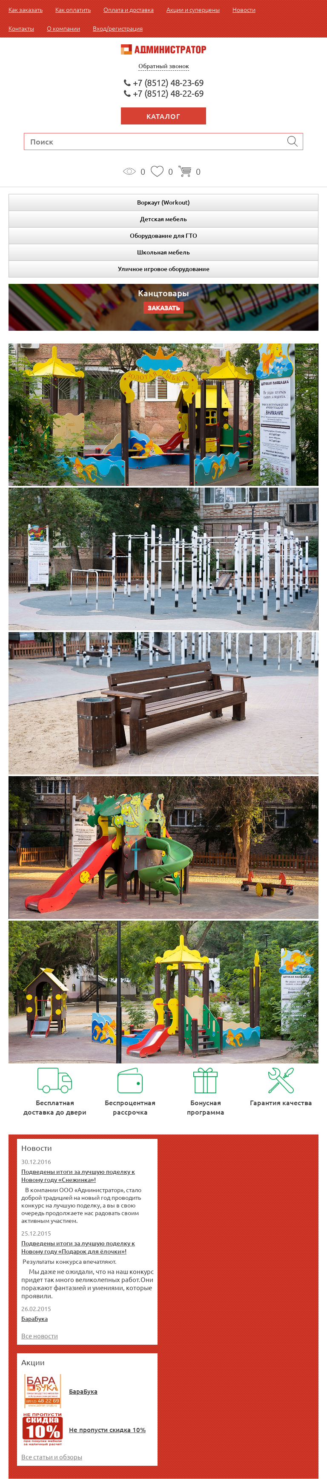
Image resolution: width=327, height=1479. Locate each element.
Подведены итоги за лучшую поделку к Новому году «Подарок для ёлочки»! (78, 1247)
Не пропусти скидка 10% (107, 1429)
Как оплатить (73, 9)
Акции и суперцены (193, 9)
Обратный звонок (163, 66)
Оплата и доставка (128, 9)
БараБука (34, 1318)
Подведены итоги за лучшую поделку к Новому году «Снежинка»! (78, 1175)
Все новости (39, 1336)
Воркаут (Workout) (163, 202)
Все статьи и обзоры (51, 1457)
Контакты (21, 28)
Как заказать (26, 9)
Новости (243, 9)
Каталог (163, 116)
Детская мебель (163, 219)
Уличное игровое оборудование (163, 269)
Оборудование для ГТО (163, 235)
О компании (63, 28)
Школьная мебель (163, 252)
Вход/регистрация (118, 28)
